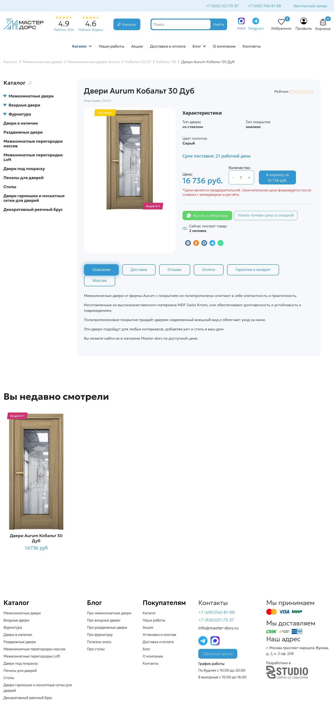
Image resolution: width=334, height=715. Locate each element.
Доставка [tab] (139, 270)
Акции (137, 46)
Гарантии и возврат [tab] (254, 270)
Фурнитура (17, 114)
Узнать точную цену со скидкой (266, 215)
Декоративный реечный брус (33, 210)
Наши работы (111, 46)
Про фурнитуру (100, 635)
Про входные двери (103, 620)
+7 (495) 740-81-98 (263, 6)
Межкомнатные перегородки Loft (33, 158)
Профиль (303, 28)
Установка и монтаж (159, 635)
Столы (9, 187)
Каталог (129, 25)
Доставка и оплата (168, 46)
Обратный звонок (218, 654)
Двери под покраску (24, 169)
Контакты (252, 46)
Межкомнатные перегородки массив (33, 144)
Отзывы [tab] (175, 270)
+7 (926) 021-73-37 (222, 6)
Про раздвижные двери (107, 628)
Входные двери (21, 105)
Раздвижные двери (23, 132)
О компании (224, 46)
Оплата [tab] (209, 270)
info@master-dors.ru (218, 628)
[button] (323, 22)
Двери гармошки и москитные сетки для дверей (34, 198)
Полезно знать (99, 642)
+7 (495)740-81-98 (216, 612)
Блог (197, 46)
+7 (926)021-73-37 (216, 620)
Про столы (96, 649)
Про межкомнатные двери (109, 613)
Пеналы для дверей (23, 178)
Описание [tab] (101, 270)
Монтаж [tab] (100, 281)
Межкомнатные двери (28, 96)
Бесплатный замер (310, 6)
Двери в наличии (20, 123)
